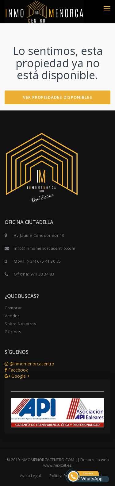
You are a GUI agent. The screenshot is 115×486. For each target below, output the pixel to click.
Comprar (13, 307)
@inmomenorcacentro (29, 364)
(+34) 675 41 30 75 (44, 261)
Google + (17, 376)
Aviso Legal (30, 475)
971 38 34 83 (42, 274)
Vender (12, 315)
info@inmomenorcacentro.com (44, 248)
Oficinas (13, 331)
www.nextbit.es (57, 465)
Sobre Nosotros (20, 323)
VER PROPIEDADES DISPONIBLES (57, 97)
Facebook (16, 370)
